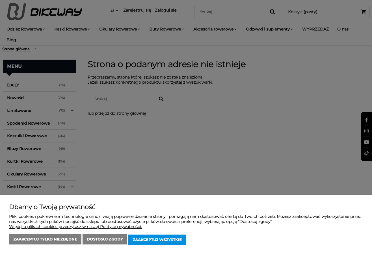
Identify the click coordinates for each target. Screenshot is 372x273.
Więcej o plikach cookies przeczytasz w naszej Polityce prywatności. (75, 228)
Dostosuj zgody (105, 240)
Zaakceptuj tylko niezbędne (45, 240)
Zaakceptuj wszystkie (157, 240)
